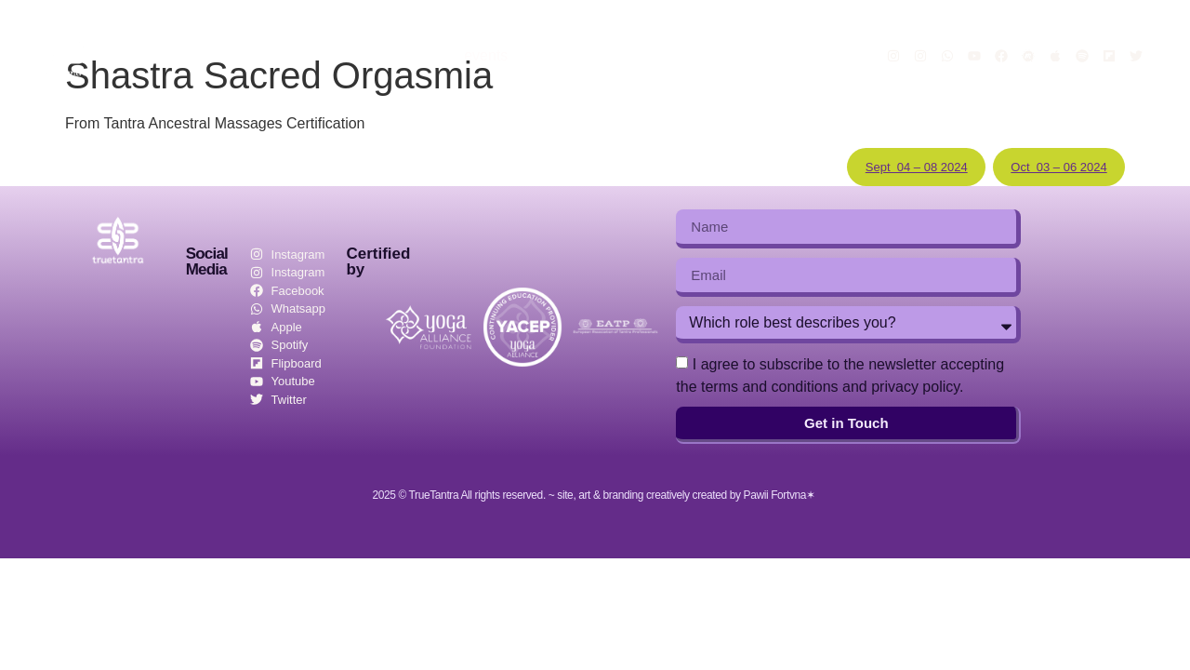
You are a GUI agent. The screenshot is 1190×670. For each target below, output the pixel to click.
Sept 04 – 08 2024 (917, 167)
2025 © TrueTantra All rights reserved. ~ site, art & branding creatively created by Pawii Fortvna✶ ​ (594, 495)
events (486, 55)
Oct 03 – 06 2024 (1058, 167)
